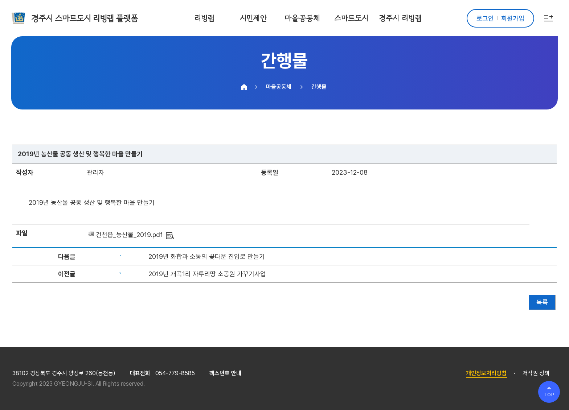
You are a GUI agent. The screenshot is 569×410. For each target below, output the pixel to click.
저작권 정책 (536, 373)
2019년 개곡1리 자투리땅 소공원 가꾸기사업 (207, 274)
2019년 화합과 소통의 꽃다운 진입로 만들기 (206, 256)
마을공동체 (278, 86)
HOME (244, 87)
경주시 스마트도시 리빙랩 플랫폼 (84, 18)
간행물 (319, 86)
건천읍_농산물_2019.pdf (129, 235)
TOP (549, 394)
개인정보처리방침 (486, 373)
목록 (542, 302)
